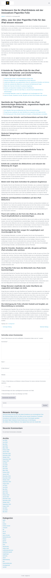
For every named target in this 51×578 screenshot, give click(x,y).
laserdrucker (6, 546)
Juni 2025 (5, 464)
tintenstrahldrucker (7, 563)
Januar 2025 (6, 474)
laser (4, 544)
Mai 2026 (5, 444)
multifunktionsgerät (7, 552)
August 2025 (6, 461)
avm (4, 522)
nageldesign (6, 554)
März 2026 (5, 448)
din (3, 529)
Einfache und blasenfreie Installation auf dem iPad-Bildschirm (19, 88)
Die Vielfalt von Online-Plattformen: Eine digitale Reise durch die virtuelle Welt (22, 422)
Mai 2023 (5, 511)
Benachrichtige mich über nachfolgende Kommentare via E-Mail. (18, 390)
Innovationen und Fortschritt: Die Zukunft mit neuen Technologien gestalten (21, 418)
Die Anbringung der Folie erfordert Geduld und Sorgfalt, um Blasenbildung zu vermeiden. (25, 114)
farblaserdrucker (7, 537)
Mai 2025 (5, 466)
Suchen (4, 403)
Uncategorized (11, 323)
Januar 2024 (6, 496)
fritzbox (4, 539)
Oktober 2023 (6, 502)
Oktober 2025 (6, 457)
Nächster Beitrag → (45, 326)
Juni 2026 (5, 442)
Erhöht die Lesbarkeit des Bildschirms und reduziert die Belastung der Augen (23, 84)
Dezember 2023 (7, 498)
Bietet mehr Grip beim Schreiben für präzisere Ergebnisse (18, 86)
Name (3, 361)
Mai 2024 (5, 489)
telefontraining (6, 559)
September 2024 (7, 481)
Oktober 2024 (6, 479)
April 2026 (5, 446)
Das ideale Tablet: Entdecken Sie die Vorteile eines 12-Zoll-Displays (19, 420)
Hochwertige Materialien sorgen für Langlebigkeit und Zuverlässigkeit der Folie (23, 93)
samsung (5, 555)
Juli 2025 (5, 463)
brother (4, 524)
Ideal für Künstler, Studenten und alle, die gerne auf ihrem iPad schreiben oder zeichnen (25, 95)
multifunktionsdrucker (8, 550)
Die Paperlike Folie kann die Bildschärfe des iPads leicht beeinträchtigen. (22, 110)
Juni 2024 (5, 487)
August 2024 (6, 483)
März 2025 (5, 470)
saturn (4, 557)
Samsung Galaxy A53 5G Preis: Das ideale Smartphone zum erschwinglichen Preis (23, 414)
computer (5, 527)
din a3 (4, 531)
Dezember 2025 (7, 453)
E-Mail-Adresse (5, 368)
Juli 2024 (5, 485)
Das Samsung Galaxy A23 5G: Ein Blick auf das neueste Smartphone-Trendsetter (23, 416)
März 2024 (5, 493)
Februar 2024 (6, 494)
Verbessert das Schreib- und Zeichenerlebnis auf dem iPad (18, 78)
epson (4, 533)
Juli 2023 (5, 508)
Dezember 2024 (7, 476)
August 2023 (6, 506)
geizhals (5, 542)
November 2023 (7, 500)
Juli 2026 (5, 440)
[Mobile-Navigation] (49, 3)
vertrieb (4, 567)
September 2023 (7, 504)
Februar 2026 (6, 449)
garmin (4, 540)
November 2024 (7, 478)
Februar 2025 (6, 472)
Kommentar (4, 341)
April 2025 (5, 468)
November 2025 (7, 455)
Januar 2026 (6, 451)
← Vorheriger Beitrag (6, 326)
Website (3, 374)
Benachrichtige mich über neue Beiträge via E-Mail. (15, 393)
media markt (6, 548)
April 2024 (5, 491)
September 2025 (7, 459)
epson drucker (6, 535)
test (4, 561)
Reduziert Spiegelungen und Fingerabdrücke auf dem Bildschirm (20, 80)
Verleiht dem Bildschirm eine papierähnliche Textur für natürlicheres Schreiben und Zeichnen (26, 82)
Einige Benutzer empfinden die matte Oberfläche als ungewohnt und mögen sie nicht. (25, 112)
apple (4, 520)
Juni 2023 (5, 509)
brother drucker (6, 525)
